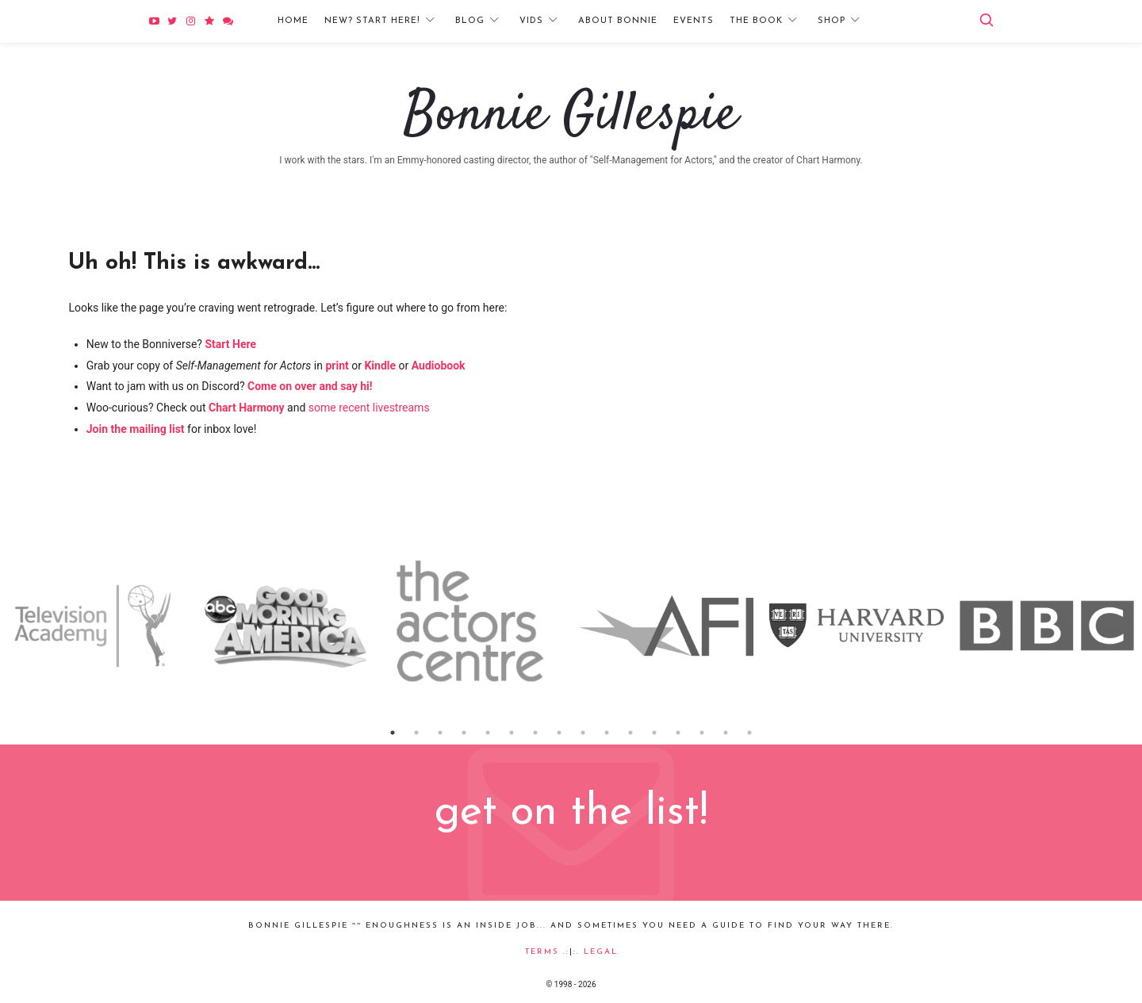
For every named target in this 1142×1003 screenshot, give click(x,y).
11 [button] (630, 733)
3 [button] (440, 733)
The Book (756, 21)
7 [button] (535, 733)
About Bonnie (617, 21)
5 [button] (488, 733)
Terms (542, 951)
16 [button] (749, 733)
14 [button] (702, 733)
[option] (95, 625)
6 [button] (511, 733)
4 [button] (464, 733)
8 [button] (559, 733)
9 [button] (583, 733)
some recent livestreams (369, 407)
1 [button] (392, 733)
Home (293, 21)
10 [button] (607, 733)
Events (693, 21)
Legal (601, 951)
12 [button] (654, 733)
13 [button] (678, 733)
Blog (470, 21)
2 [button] (416, 733)
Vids (531, 21)
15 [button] (726, 733)
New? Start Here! (372, 21)
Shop (831, 21)
